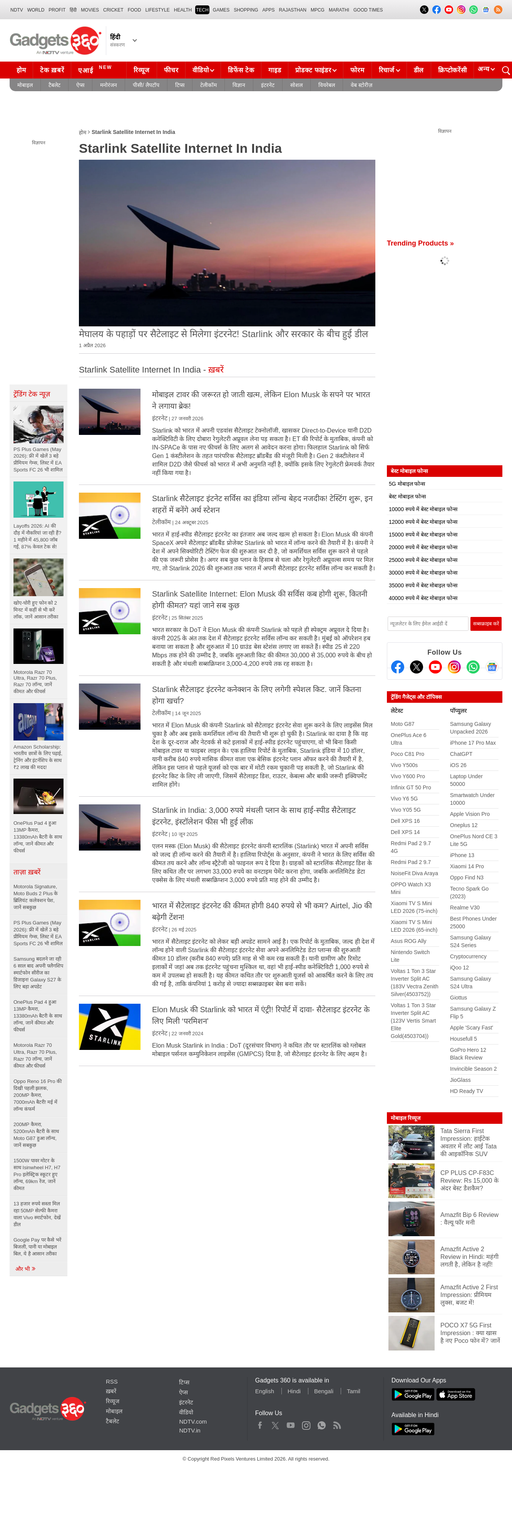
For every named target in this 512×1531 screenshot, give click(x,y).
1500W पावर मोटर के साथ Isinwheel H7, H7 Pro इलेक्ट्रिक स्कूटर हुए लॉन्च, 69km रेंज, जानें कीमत (36, 1174)
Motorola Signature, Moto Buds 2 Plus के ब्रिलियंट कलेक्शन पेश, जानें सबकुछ (35, 897)
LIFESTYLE (157, 10)
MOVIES (90, 10)
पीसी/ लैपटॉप (146, 85)
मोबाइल (25, 85)
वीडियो (200, 70)
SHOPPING (246, 10)
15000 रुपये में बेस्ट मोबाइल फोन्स (423, 535)
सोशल (296, 85)
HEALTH (183, 10)
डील (419, 70)
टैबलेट (54, 85)
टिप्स (179, 85)
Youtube (291, 1424)
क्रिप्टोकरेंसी (452, 70)
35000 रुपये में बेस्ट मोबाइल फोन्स (423, 585)
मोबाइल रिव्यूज (405, 1118)
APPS (269, 10)
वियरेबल (326, 85)
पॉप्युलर (458, 710)
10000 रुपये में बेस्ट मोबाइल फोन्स (423, 509)
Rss (336, 1424)
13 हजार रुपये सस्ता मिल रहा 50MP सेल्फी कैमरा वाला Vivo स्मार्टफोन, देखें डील (37, 1214)
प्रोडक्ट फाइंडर (313, 70)
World (36, 10)
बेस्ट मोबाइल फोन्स (407, 496)
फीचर (171, 70)
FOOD (134, 10)
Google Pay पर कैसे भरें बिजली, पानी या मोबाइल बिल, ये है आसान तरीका (37, 1247)
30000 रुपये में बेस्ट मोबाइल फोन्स (423, 573)
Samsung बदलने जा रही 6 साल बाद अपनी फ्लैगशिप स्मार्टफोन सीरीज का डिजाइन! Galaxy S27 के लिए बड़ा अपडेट (38, 972)
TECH (202, 10)
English (264, 1391)
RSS (112, 1381)
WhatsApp (321, 1424)
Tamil (353, 1391)
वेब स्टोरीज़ (361, 85)
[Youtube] (435, 667)
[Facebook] (397, 667)
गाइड (274, 70)
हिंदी (73, 10)
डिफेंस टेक (241, 70)
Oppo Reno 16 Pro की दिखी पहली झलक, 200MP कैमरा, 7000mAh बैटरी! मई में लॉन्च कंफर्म (37, 1095)
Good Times (368, 10)
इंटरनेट (267, 85)
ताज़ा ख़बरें (26, 872)
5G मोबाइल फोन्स (407, 484)
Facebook (260, 1424)
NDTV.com (193, 1421)
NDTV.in (189, 1430)
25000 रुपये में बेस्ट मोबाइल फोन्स (423, 560)
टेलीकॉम (208, 85)
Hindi (294, 1391)
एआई (96, 69)
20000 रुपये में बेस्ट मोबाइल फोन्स (423, 547)
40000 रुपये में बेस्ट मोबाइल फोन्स (423, 598)
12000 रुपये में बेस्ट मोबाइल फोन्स (423, 522)
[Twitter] (416, 667)
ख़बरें (111, 1391)
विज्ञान (239, 85)
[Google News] (492, 667)
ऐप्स (80, 85)
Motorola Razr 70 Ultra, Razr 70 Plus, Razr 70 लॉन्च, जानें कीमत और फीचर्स (35, 1055)
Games (221, 10)
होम (21, 70)
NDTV (16, 10)
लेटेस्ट (397, 710)
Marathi (339, 10)
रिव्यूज (142, 70)
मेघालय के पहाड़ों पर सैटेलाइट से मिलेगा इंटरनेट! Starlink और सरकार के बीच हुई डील (223, 334)
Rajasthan (292, 10)
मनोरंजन (108, 85)
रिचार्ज (387, 70)
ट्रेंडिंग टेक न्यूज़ (31, 394)
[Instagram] (454, 667)
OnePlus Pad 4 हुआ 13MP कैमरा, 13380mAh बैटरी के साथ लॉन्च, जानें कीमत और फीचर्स (37, 1016)
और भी (25, 1269)
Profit (57, 10)
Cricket (113, 10)
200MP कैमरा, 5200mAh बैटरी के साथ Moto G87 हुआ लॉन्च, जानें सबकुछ (36, 1135)
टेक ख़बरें (52, 70)
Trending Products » (420, 243)
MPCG (318, 10)
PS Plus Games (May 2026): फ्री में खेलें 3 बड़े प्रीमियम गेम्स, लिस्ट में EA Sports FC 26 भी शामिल (38, 933)
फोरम (357, 70)
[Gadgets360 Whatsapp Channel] (473, 667)
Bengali (323, 1391)
